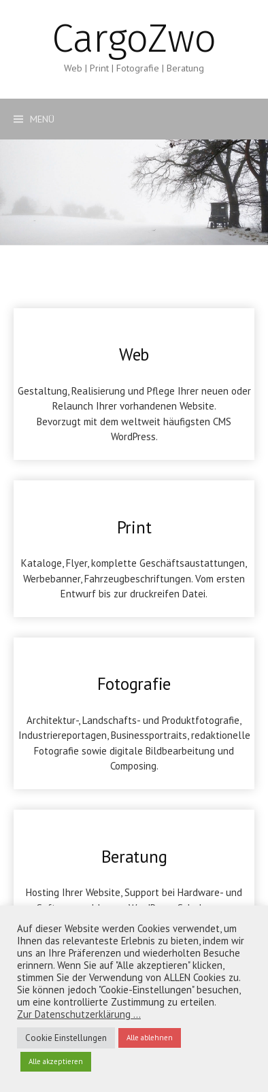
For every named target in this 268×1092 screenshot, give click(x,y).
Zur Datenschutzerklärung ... (79, 1014)
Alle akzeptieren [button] (56, 1061)
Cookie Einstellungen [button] (66, 1038)
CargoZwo (134, 38)
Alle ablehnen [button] (150, 1037)
